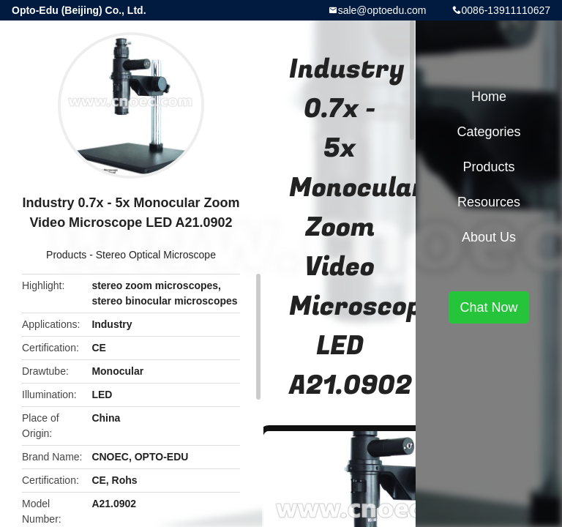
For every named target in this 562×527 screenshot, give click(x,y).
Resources (488, 202)
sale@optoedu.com (382, 10)
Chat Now (488, 307)
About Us (489, 237)
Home (488, 96)
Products (66, 255)
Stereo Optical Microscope (156, 255)
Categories (488, 131)
